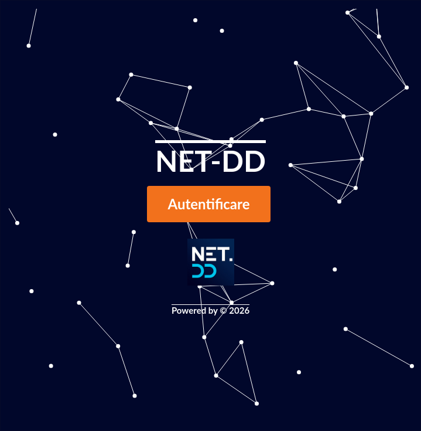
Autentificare (209, 203)
